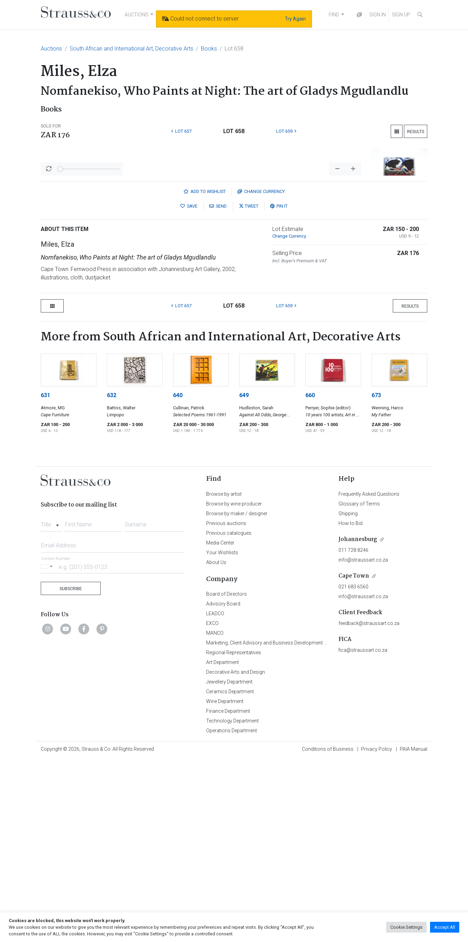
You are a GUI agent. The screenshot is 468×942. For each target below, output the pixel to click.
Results (415, 131)
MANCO (215, 815)
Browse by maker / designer (236, 696)
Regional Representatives (233, 835)
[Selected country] (47, 749)
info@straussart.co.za (363, 742)
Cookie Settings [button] (406, 927)
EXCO (212, 806)
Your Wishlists (222, 735)
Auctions (51, 48)
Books (209, 48)
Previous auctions (226, 706)
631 (45, 577)
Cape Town (353, 758)
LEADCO (215, 796)
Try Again (295, 19)
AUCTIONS (136, 14)
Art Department (222, 845)
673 (376, 577)
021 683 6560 (353, 769)
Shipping (348, 696)
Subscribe (71, 771)
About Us (216, 745)
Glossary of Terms (359, 686)
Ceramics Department (230, 874)
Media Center (220, 725)
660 (310, 577)
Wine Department (224, 884)
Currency (261, 374)
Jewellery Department (229, 864)
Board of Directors (226, 776)
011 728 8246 (353, 732)
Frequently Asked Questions (368, 676)
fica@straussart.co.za (362, 832)
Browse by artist (224, 676)
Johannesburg (357, 722)
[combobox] (51, 705)
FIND (334, 14)
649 (244, 577)
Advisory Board (223, 786)
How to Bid (350, 706)
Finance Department (228, 893)
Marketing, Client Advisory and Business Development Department (277, 825)
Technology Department (232, 903)
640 (177, 577)
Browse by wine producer (234, 686)
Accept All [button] (444, 927)
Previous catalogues (228, 715)
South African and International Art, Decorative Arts (131, 48)
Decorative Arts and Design (235, 854)
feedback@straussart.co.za (368, 806)
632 (111, 577)
